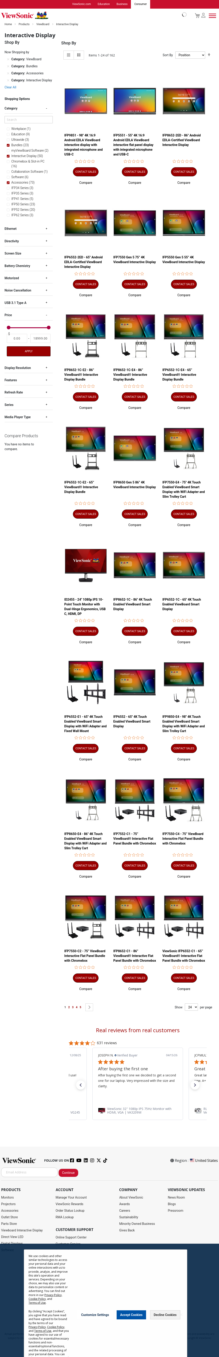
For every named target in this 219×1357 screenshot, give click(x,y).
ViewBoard (43, 24)
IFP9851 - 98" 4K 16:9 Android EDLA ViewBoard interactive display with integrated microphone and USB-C (83, 145)
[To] (40, 338)
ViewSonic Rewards (69, 1204)
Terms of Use (37, 1307)
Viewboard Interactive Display (22, 1230)
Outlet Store (9, 1217)
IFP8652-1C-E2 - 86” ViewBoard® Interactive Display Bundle (81, 374)
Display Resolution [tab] (18, 368)
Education (104, 4)
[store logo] (92, 15)
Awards (124, 1204)
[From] (17, 338)
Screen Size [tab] (13, 253)
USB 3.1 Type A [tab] (15, 303)
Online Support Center (71, 1237)
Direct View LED (12, 1237)
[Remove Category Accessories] (8, 73)
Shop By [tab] (68, 43)
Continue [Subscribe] (68, 1173)
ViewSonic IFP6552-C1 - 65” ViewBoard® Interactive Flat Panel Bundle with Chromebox (183, 955)
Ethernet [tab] (11, 229)
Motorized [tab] (12, 278)
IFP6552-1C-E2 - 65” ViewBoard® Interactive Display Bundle (81, 487)
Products (24, 24)
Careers (124, 1210)
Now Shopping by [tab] (17, 52)
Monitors (7, 1197)
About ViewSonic (131, 1197)
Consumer (140, 4)
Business (122, 4)
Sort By (168, 55)
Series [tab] (9, 405)
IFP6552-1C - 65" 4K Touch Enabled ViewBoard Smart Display (181, 604)
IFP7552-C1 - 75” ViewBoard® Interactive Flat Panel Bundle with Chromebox (134, 838)
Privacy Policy (53, 1299)
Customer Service (68, 1244)
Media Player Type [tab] (18, 417)
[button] (85, 183)
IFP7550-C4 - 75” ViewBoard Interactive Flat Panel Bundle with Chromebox (182, 838)
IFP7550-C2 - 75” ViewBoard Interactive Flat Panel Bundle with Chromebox (84, 955)
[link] (137, 1110)
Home (8, 24)
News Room (176, 1197)
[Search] (29, 119)
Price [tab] (8, 315)
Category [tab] (11, 108)
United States (203, 1160)
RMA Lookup (65, 1217)
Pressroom (175, 1210)
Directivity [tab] (12, 241)
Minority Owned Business (137, 1224)
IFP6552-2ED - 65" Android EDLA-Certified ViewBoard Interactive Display (83, 262)
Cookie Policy (37, 1303)
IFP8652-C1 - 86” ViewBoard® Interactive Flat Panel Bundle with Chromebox (134, 955)
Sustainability (128, 1217)
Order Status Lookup (70, 1210)
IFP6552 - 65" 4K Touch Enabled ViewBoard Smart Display (131, 721)
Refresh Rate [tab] (14, 392)
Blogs (172, 1204)
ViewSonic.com (81, 4)
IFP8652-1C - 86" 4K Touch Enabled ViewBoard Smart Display (132, 604)
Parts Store (9, 1224)
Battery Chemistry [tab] (17, 266)
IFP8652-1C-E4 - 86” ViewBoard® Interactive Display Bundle (130, 374)
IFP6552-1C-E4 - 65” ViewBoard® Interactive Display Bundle (179, 374)
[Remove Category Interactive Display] (8, 80)
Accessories (9, 1210)
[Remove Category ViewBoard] (8, 59)
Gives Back (127, 1230)
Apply (28, 351)
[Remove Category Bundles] (8, 66)
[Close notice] (181, 1319)
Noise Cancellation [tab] (18, 290)
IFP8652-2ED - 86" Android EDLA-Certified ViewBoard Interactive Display (181, 140)
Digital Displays (12, 1243)
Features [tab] (11, 380)
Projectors (8, 1204)
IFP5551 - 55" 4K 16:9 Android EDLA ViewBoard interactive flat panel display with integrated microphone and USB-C (133, 145)
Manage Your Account (71, 1197)
